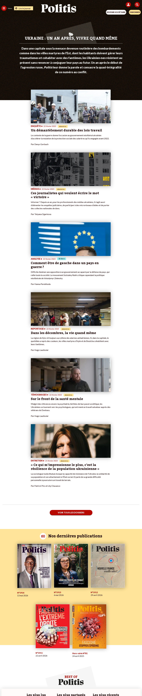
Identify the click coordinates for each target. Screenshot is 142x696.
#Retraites (98, 601)
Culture (4, 607)
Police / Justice (30, 607)
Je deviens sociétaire (56, 596)
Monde (27, 593)
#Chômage (98, 604)
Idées (3, 604)
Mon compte (53, 607)
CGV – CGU (71, 677)
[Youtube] (53, 687)
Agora (3, 593)
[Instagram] (61, 687)
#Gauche (98, 598)
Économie (28, 598)
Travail (26, 596)
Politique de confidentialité (92, 677)
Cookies (123, 677)
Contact (16, 677)
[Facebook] (37, 687)
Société (4, 601)
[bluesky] (45, 687)
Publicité (112, 677)
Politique (5, 596)
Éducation (28, 601)
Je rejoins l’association (57, 601)
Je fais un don (53, 593)
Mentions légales (31, 677)
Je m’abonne (53, 598)
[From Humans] (69, 687)
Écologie (4, 598)
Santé (26, 604)
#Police (97, 596)
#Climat (97, 593)
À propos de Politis (55, 604)
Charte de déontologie (53, 677)
